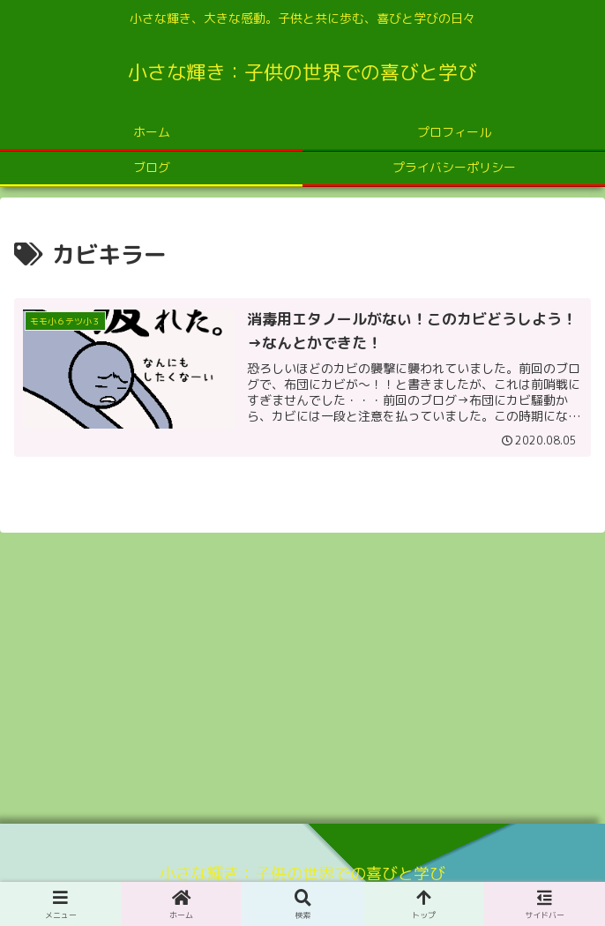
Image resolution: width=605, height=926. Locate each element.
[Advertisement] (302, 672)
